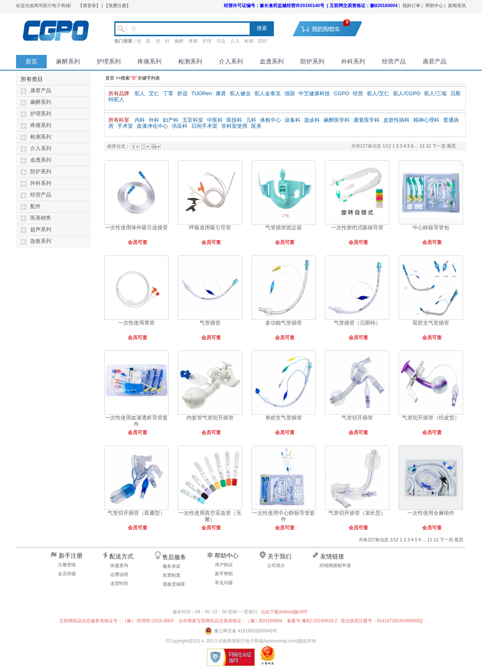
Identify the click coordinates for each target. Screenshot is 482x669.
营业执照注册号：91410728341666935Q (382, 620)
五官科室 (192, 120)
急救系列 (40, 241)
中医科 (215, 120)
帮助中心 (434, 5)
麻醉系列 (68, 61)
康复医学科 (366, 120)
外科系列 (353, 61)
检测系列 (190, 61)
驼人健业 (240, 93)
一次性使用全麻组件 (430, 513)
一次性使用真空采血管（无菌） (210, 516)
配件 (35, 206)
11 (423, 146)
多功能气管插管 (283, 323)
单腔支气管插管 (283, 418)
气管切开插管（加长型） (357, 513)
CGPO (341, 93)
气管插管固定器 (283, 227)
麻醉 (178, 41)
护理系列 (109, 61)
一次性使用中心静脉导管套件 (283, 516)
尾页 (451, 146)
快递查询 (119, 565)
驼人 (140, 93)
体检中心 (270, 120)
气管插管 (210, 323)
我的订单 (411, 5)
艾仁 (154, 93)
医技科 (234, 120)
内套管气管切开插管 (210, 418)
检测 (248, 41)
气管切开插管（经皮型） (431, 418)
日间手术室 (204, 126)
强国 (289, 93)
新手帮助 (224, 573)
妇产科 (171, 120)
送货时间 (119, 583)
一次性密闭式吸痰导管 (357, 227)
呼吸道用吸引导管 (210, 227)
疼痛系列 (149, 61)
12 (429, 146)
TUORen (201, 93)
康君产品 (435, 61)
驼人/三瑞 (435, 93)
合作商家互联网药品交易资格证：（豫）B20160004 (230, 620)
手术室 (125, 126)
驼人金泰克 (267, 93)
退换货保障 (174, 584)
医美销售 (40, 218)
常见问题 (224, 582)
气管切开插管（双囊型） (136, 513)
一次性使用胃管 (136, 323)
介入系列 (231, 61)
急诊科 (312, 120)
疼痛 (193, 41)
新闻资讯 (457, 5)
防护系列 (312, 61)
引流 (220, 41)
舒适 (182, 93)
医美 (256, 126)
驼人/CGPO (406, 93)
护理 (207, 41)
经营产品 (394, 61)
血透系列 (272, 61)
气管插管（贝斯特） (357, 323)
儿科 (251, 120)
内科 (140, 120)
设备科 (292, 120)
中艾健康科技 (314, 93)
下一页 (439, 146)
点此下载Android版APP (284, 611)
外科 (154, 120)
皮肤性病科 (396, 120)
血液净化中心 (152, 126)
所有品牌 (118, 93)
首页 (31, 61)
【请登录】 (89, 5)
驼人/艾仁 (378, 93)
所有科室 (118, 120)
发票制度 (171, 575)
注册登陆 (67, 564)
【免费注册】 (117, 5)
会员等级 (67, 573)
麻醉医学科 (337, 120)
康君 (221, 93)
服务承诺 (171, 566)
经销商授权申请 (335, 565)
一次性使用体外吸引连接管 (136, 227)
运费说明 (119, 574)
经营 (358, 93)
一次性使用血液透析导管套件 (136, 421)
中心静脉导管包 (431, 227)
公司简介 (276, 565)
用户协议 (224, 564)
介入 (235, 41)
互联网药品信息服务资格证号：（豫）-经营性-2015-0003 (116, 620)
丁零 (168, 93)
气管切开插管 (357, 418)
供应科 (180, 126)
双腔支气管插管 (431, 323)
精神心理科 (426, 120)
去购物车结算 (332, 28)
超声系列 (40, 229)
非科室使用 (234, 126)
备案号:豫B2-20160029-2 (312, 620)
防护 (262, 41)
